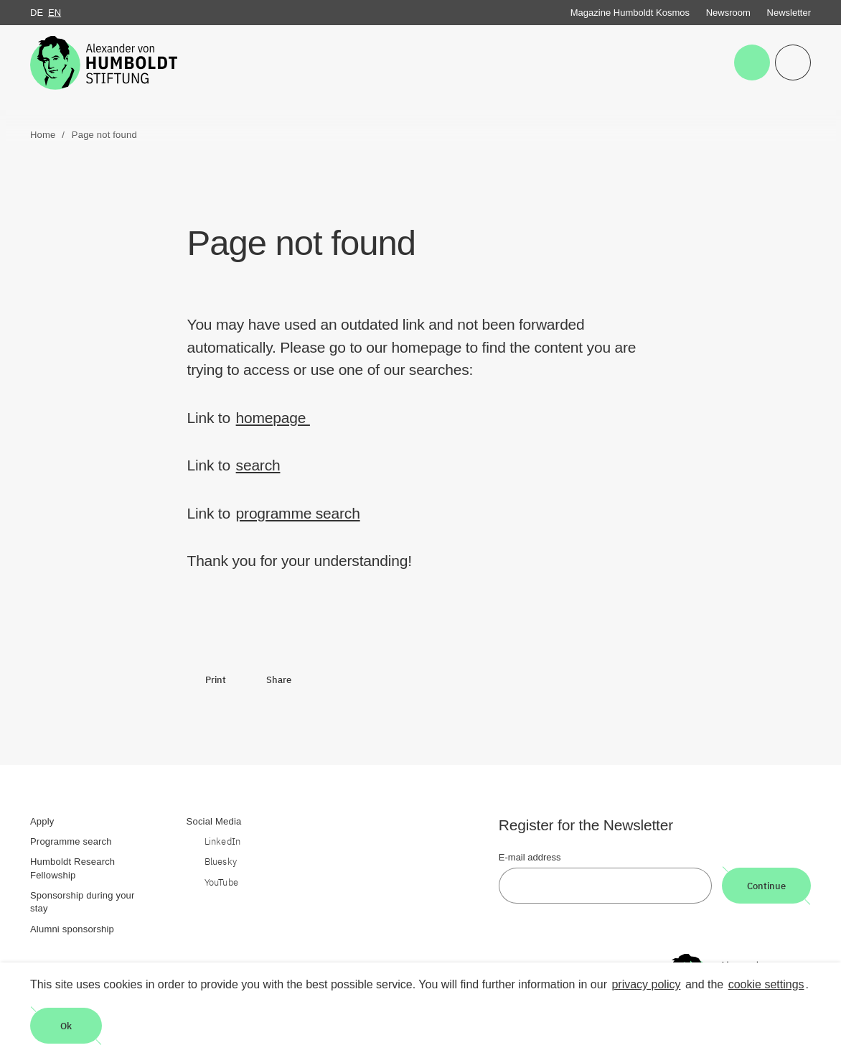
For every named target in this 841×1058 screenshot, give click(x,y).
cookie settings (766, 984)
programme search (298, 513)
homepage (273, 417)
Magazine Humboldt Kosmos (630, 12)
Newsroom (728, 12)
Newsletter (789, 12)
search (258, 465)
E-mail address (530, 857)
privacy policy (645, 984)
